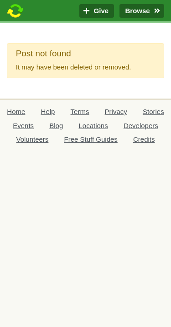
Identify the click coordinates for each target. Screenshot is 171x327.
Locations (93, 125)
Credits (144, 139)
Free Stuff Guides (91, 139)
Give (96, 11)
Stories (153, 111)
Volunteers (32, 139)
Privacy (116, 111)
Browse (142, 11)
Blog (56, 125)
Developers (141, 125)
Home (16, 111)
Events (23, 125)
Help (48, 111)
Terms (80, 111)
